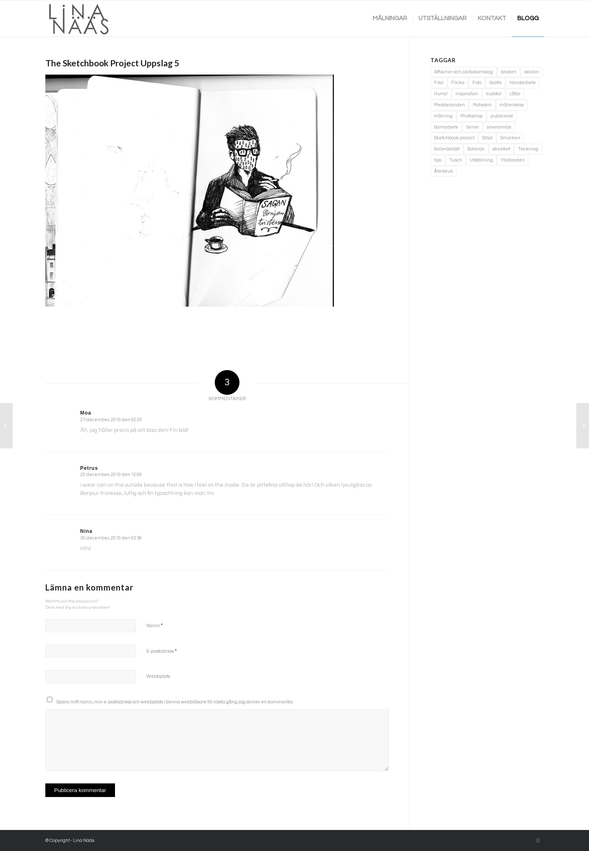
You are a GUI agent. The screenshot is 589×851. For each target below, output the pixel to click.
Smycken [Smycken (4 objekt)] (510, 138)
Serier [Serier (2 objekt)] (472, 127)
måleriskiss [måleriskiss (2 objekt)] (512, 105)
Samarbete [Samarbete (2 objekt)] (446, 127)
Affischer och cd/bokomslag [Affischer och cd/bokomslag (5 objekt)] (463, 72)
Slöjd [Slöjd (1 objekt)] (487, 138)
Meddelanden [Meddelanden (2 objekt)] (449, 105)
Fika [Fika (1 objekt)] (439, 82)
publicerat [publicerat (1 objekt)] (501, 116)
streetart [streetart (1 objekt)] (501, 149)
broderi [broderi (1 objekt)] (508, 72)
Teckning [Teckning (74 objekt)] (528, 149)
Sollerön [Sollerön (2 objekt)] (476, 149)
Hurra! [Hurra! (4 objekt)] (441, 93)
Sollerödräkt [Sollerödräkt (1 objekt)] (447, 149)
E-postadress (161, 651)
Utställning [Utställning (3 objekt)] (481, 160)
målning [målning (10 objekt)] (443, 116)
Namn (154, 625)
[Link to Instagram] (538, 841)
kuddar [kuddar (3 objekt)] (494, 93)
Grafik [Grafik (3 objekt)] (495, 82)
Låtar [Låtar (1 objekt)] (515, 93)
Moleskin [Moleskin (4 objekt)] (482, 105)
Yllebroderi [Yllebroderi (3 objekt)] (513, 160)
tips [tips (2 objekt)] (437, 160)
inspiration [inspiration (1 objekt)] (466, 93)
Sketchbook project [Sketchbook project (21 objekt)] (454, 138)
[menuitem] (390, 18)
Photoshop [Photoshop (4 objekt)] (471, 116)
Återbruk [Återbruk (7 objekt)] (443, 171)
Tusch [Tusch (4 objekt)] (455, 160)
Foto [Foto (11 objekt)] (476, 82)
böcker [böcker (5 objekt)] (531, 72)
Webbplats (158, 676)
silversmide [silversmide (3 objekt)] (499, 127)
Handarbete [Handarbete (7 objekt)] (522, 82)
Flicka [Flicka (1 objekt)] (458, 82)
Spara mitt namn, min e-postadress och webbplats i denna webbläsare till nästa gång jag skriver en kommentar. (175, 702)
